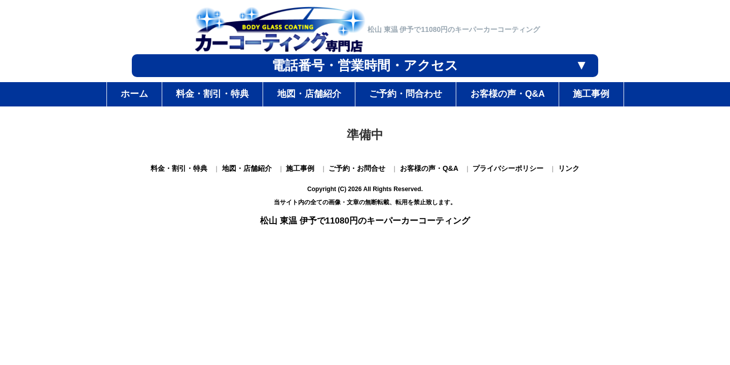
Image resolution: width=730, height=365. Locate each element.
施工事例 (300, 168)
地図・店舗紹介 (247, 168)
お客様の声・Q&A (429, 168)
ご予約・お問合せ (356, 168)
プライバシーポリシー (507, 168)
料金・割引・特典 (179, 168)
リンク (568, 168)
